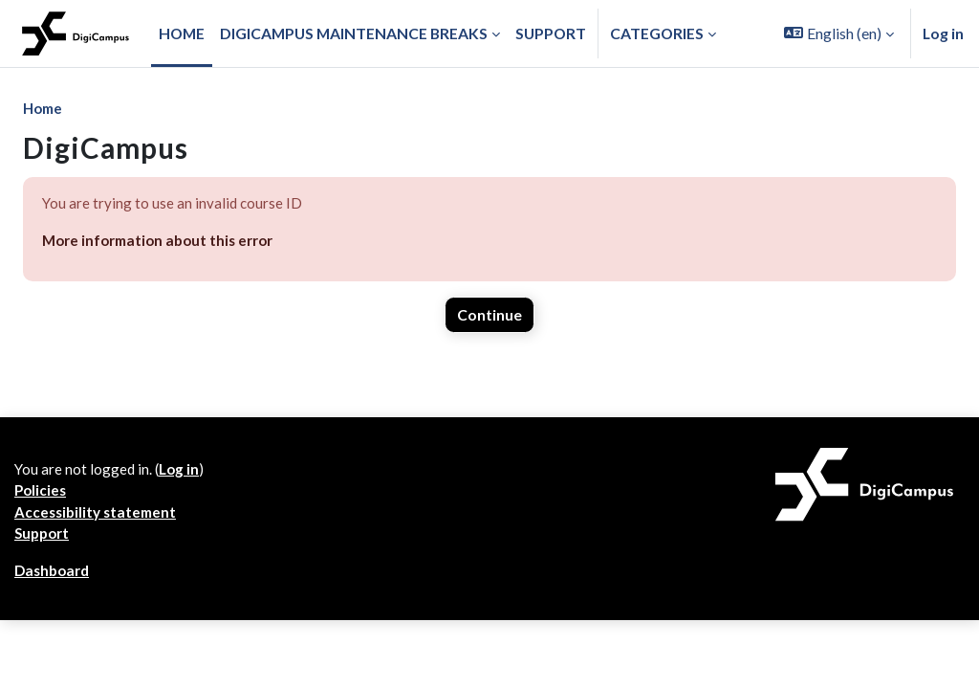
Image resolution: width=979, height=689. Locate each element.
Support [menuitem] (550, 33)
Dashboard (53, 639)
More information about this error (161, 242)
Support (42, 601)
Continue (489, 318)
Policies (41, 555)
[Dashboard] (75, 33)
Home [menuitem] (182, 33)
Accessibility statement (97, 578)
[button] (839, 33)
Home (44, 109)
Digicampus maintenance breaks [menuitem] (354, 33)
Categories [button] (657, 33)
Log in (943, 33)
